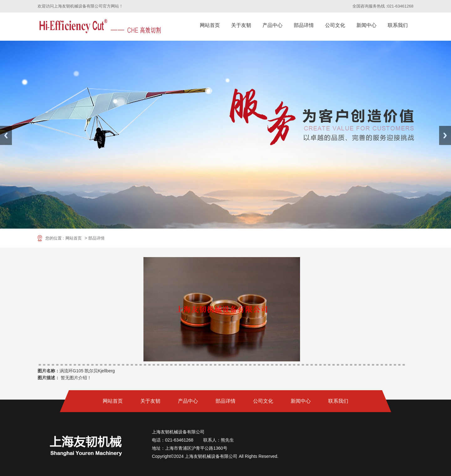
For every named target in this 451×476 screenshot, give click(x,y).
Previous (6, 135)
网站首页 (210, 25)
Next (445, 135)
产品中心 (272, 25)
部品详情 (304, 25)
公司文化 (335, 25)
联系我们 (398, 25)
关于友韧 (241, 25)
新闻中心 (366, 25)
